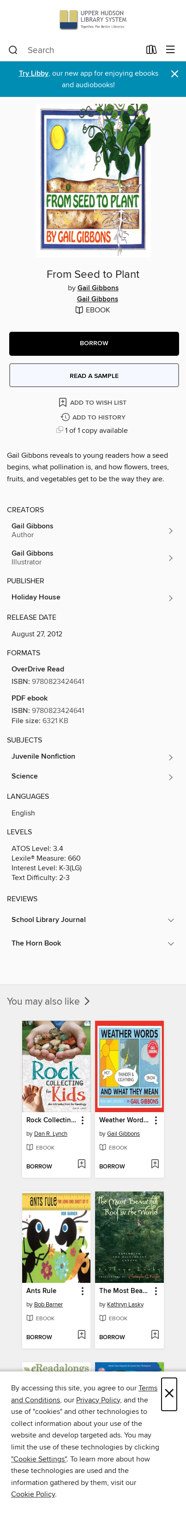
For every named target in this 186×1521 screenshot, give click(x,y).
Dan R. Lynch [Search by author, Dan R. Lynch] (50, 1134)
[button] (94, 344)
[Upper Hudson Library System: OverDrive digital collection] (93, 20)
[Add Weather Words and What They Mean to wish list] (155, 1165)
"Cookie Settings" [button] (38, 1459)
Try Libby (33, 73)
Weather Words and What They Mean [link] (125, 1120)
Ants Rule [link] (41, 1291)
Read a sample (94, 376)
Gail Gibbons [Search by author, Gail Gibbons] (98, 288)
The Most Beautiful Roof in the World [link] (125, 1291)
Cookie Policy (33, 1494)
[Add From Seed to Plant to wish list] (93, 402)
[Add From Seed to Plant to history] (94, 418)
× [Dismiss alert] (175, 74)
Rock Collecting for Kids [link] (52, 1120)
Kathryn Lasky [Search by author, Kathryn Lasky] (125, 1304)
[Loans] (151, 52)
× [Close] (169, 1394)
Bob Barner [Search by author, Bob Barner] (48, 1304)
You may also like (49, 1002)
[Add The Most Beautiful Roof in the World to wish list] (155, 1335)
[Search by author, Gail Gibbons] (93, 530)
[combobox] (74, 50)
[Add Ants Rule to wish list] (81, 1335)
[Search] (13, 50)
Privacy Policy (98, 1400)
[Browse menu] (170, 50)
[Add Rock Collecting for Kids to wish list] (81, 1165)
